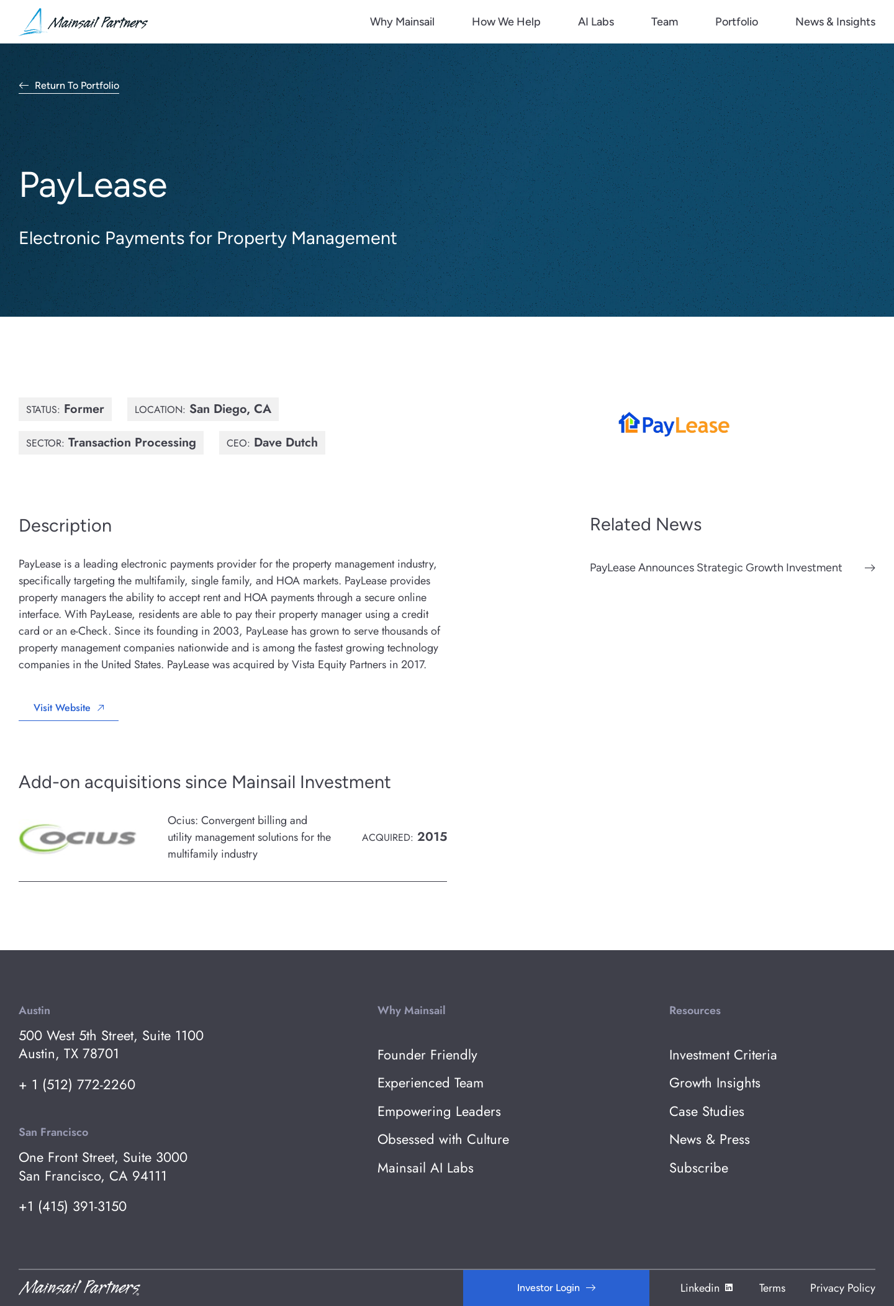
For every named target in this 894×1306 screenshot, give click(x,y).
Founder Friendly (427, 1055)
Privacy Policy (842, 1288)
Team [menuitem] (664, 22)
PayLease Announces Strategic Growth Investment (716, 567)
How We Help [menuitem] (506, 22)
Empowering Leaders (439, 1111)
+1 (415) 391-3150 (73, 1206)
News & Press (709, 1139)
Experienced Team (430, 1083)
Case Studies (706, 1111)
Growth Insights (715, 1083)
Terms (772, 1288)
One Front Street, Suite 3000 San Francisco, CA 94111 (103, 1166)
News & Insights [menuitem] (835, 22)
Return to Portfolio (77, 86)
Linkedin (707, 1288)
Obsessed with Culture (443, 1139)
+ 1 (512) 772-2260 (77, 1085)
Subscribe (698, 1168)
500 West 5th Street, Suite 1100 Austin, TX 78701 (111, 1045)
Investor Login (548, 1288)
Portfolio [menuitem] (736, 22)
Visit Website (62, 708)
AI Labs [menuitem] (596, 22)
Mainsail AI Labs (425, 1168)
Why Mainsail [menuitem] (402, 22)
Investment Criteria (723, 1055)
